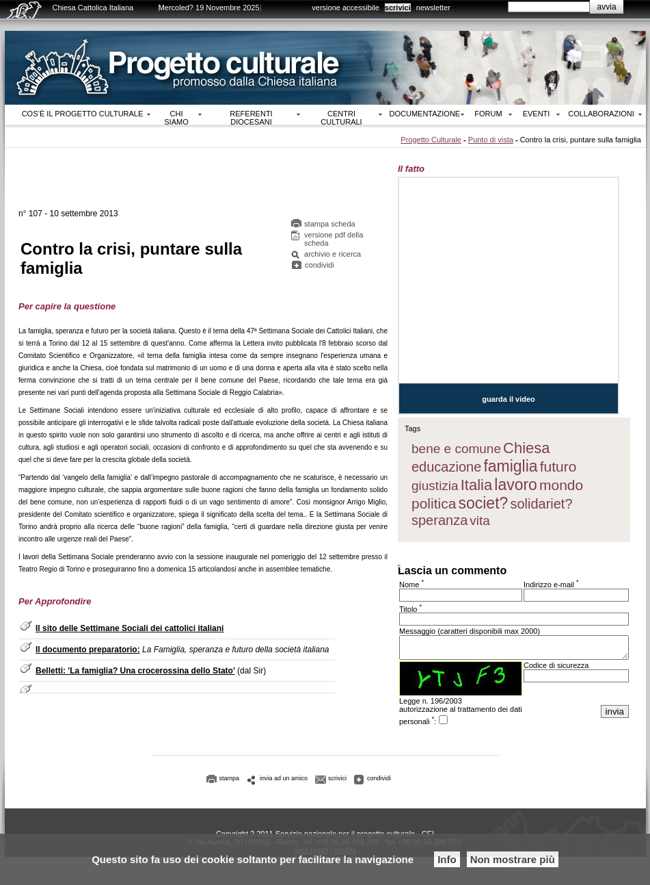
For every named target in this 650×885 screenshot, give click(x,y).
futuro (558, 466)
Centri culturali (341, 118)
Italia (476, 484)
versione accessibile (345, 7)
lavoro (515, 484)
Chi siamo (176, 118)
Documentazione (425, 114)
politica (433, 503)
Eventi (536, 114)
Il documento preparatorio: (88, 651)
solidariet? (541, 503)
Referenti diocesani (251, 118)
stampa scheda (329, 226)
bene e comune (456, 448)
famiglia (510, 466)
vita (480, 520)
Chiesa (526, 448)
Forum (488, 114)
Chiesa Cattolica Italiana (93, 7)
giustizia (435, 485)
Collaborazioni (601, 114)
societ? (483, 503)
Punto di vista (490, 140)
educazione (446, 466)
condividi (319, 267)
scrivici (398, 7)
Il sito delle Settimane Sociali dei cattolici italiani (130, 630)
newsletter (433, 7)
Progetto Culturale (431, 140)
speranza (439, 520)
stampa (229, 782)
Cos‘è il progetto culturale (83, 114)
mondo (561, 485)
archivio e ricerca (332, 256)
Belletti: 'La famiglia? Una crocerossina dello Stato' (135, 673)
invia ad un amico (284, 782)
